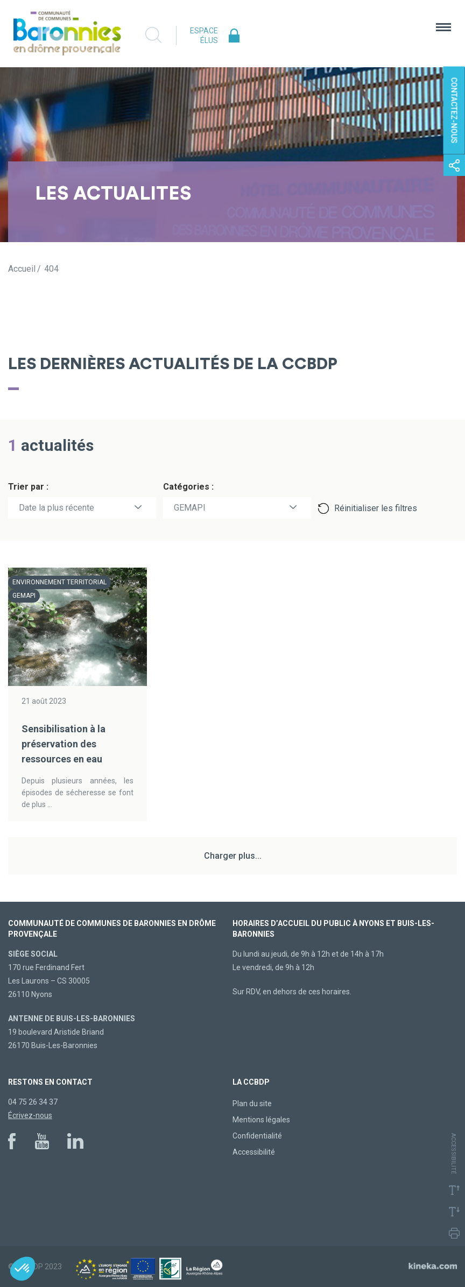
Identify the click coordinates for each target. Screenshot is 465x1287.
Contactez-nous (454, 110)
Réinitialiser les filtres (375, 508)
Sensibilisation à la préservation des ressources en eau (63, 744)
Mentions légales (261, 1119)
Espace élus (204, 35)
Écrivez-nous (30, 1115)
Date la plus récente (56, 508)
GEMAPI (190, 508)
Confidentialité (257, 1136)
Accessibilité (253, 1152)
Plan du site (252, 1103)
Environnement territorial (59, 582)
